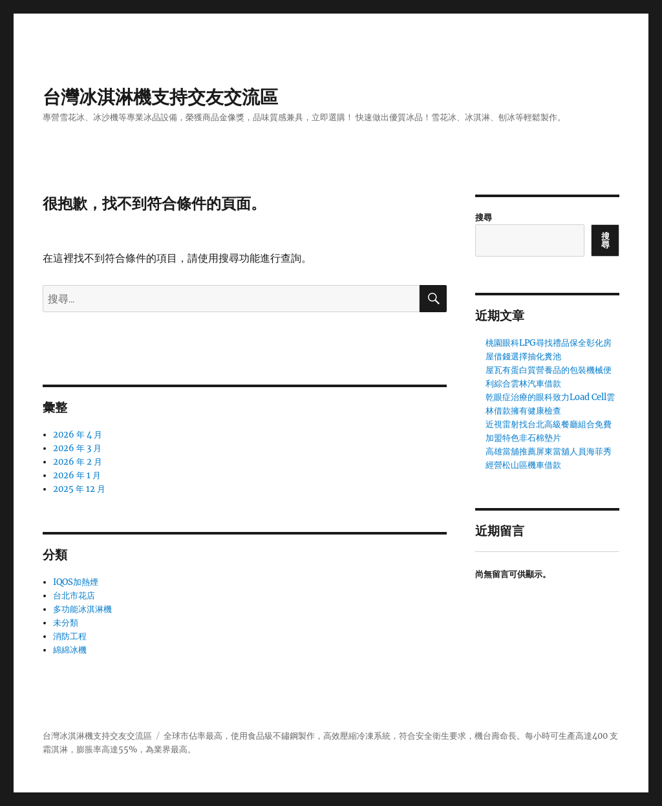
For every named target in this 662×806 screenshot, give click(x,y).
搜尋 (483, 217)
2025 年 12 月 (79, 488)
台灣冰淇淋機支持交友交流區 (160, 97)
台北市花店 (74, 595)
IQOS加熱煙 (75, 582)
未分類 (65, 622)
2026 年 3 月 (77, 448)
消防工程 (70, 636)
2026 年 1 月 (77, 475)
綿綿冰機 (70, 649)
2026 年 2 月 (77, 461)
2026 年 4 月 (77, 434)
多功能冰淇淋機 (82, 609)
